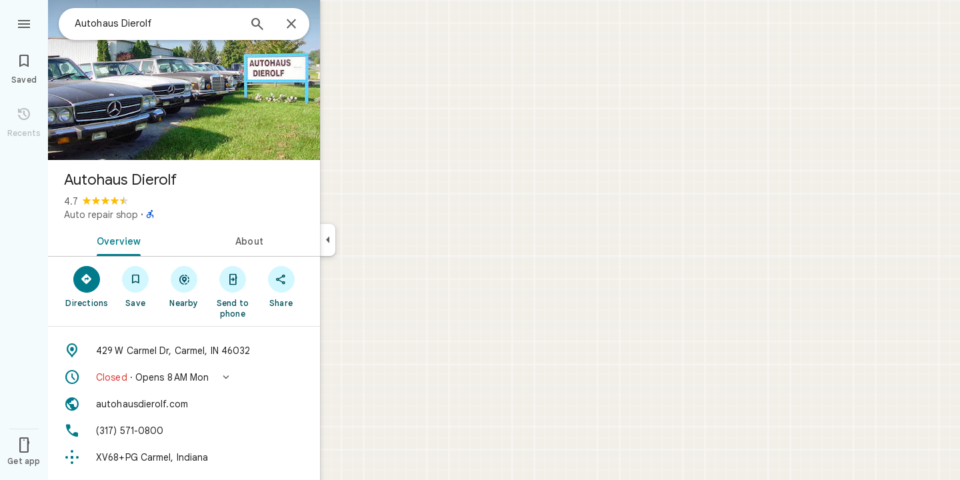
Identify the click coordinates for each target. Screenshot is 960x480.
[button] (184, 377)
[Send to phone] (232, 291)
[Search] (257, 25)
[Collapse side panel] (327, 240)
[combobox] (157, 23)
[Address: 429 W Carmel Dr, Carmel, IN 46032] (184, 350)
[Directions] (87, 286)
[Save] (135, 286)
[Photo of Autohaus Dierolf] (184, 80)
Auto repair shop (101, 215)
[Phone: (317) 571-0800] (184, 430)
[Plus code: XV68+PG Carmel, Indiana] (184, 457)
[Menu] (24, 23)
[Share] (281, 286)
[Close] (291, 24)
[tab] (116, 240)
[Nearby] (184, 286)
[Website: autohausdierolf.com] (184, 404)
